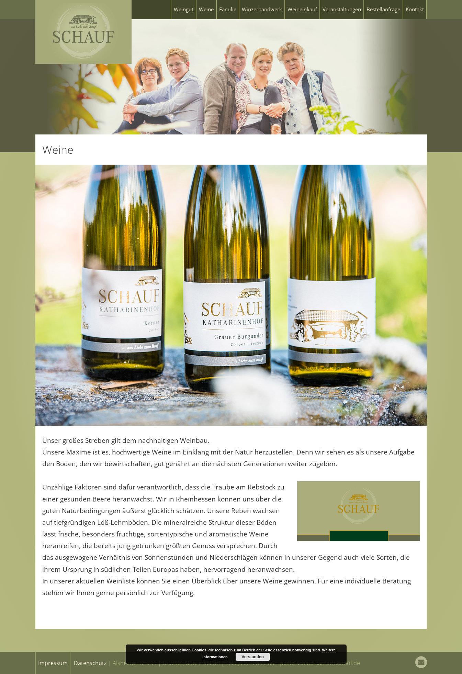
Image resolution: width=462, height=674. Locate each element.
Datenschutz (90, 663)
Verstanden (252, 656)
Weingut (183, 9)
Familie (227, 9)
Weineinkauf (302, 9)
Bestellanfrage (383, 9)
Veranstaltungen (342, 9)
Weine (206, 9)
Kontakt (415, 9)
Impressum (53, 663)
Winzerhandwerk (262, 9)
